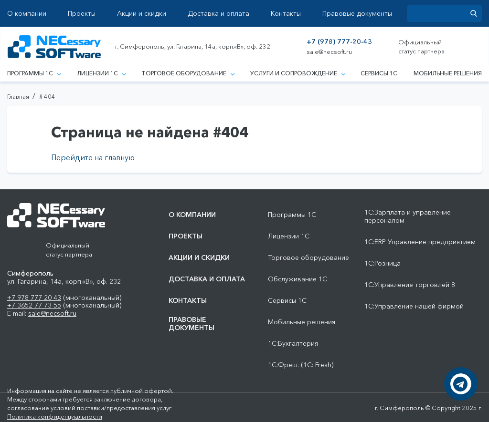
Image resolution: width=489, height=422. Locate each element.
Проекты (82, 14)
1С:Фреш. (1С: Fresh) (300, 365)
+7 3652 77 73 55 (34, 305)
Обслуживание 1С (297, 279)
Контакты (286, 14)
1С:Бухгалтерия (293, 344)
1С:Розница (382, 263)
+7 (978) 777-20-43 (339, 42)
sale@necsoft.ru (329, 51)
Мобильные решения (448, 73)
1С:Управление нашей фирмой (414, 306)
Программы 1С (34, 73)
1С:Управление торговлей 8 (409, 285)
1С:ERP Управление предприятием (420, 242)
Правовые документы (357, 14)
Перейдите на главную (93, 157)
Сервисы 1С (379, 73)
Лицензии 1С (101, 73)
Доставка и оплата (218, 14)
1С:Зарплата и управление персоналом (407, 216)
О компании (26, 14)
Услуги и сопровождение (297, 73)
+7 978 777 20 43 (34, 297)
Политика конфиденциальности (54, 416)
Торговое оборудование (187, 73)
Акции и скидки (141, 14)
